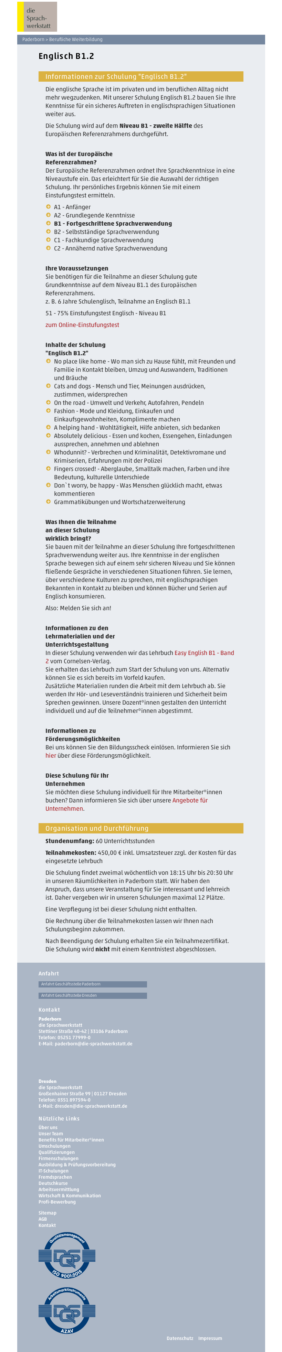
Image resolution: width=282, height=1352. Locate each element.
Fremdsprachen (55, 1177)
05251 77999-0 (74, 1038)
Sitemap (47, 1213)
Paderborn (33, 39)
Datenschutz (180, 1338)
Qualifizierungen (57, 1152)
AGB (43, 1219)
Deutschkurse (53, 1183)
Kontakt (47, 1225)
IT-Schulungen (54, 1171)
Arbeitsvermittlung (59, 1189)
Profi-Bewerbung (57, 1202)
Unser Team (51, 1134)
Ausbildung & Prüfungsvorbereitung (77, 1165)
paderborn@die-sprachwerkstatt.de (94, 1044)
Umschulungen (55, 1146)
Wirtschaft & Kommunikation (70, 1196)
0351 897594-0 (74, 1100)
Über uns (48, 1127)
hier (50, 755)
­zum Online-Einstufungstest (82, 325)
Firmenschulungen (59, 1158)
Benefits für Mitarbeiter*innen (71, 1140)
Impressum (210, 1338)
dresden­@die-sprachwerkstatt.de (91, 1106)
